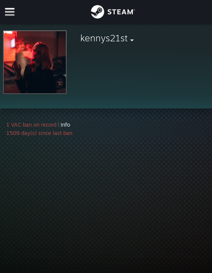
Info (65, 124)
